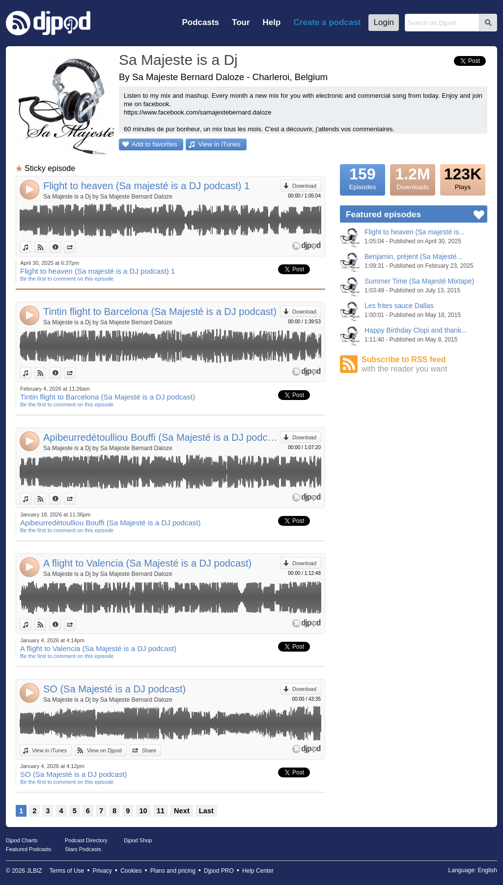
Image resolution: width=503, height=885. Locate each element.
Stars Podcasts (83, 849)
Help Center (258, 870)
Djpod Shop (138, 840)
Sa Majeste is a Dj (178, 60)
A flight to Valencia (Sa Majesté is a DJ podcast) (147, 563)
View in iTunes (219, 144)
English (487, 870)
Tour (241, 22)
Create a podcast (327, 22)
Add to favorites (154, 144)
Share (75, 247)
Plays (462, 177)
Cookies (130, 870)
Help (272, 22)
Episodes (362, 177)
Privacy (102, 870)
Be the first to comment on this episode (66, 279)
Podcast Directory (86, 840)
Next (182, 811)
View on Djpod (104, 750)
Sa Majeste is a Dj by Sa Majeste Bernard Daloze (107, 196)
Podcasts (200, 22)
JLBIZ (34, 870)
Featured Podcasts (28, 849)
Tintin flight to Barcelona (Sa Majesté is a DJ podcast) (160, 311)
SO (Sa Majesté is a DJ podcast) (114, 689)
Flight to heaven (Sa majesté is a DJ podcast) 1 (146, 185)
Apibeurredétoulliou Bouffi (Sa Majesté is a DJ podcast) (161, 437)
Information (60, 247)
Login (383, 22)
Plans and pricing (173, 870)
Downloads (412, 177)
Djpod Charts (21, 840)
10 (143, 811)
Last (206, 811)
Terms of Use (67, 870)
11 (161, 811)
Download (304, 186)
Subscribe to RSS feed (424, 364)
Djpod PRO (219, 870)
